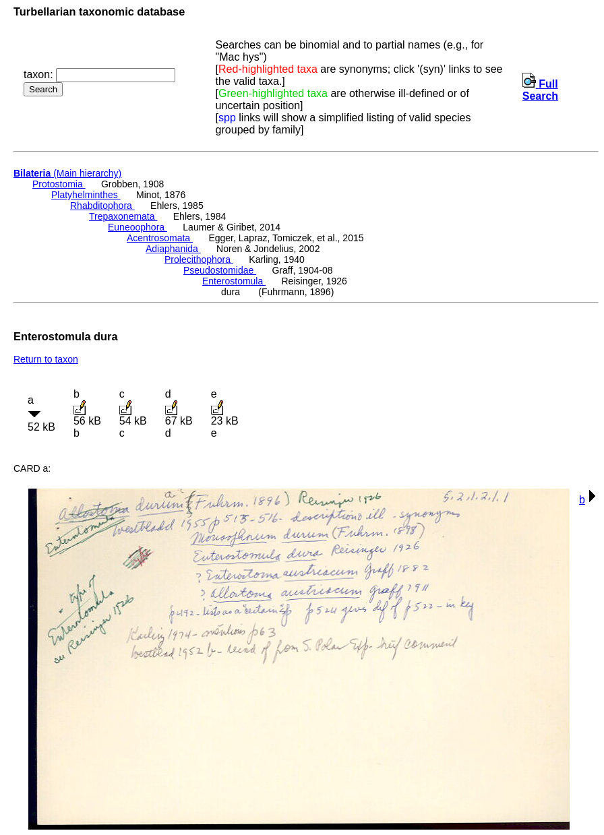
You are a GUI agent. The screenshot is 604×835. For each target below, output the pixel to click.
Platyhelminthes (86, 194)
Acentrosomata (160, 238)
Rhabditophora (102, 205)
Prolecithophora (198, 259)
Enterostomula (234, 281)
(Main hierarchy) (67, 173)
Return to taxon (45, 359)
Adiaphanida (173, 248)
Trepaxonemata (123, 216)
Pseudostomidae (219, 270)
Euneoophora (137, 227)
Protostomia (59, 184)
